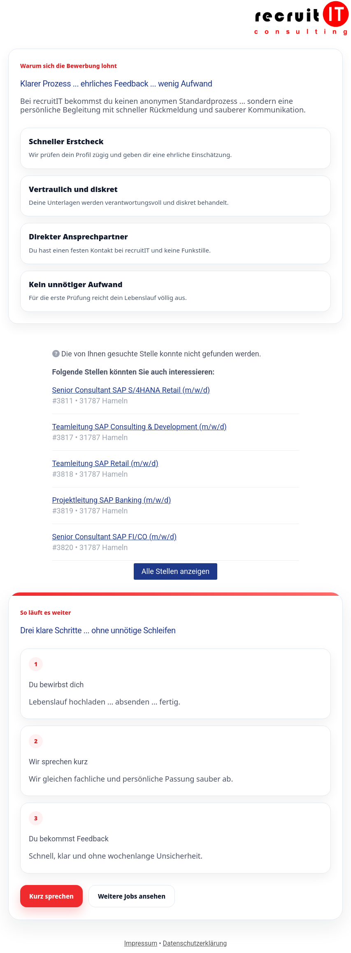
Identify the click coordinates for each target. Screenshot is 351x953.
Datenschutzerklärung (195, 943)
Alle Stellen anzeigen (175, 571)
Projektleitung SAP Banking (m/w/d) (111, 500)
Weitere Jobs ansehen (131, 896)
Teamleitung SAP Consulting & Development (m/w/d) (139, 426)
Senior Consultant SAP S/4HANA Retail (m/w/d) (131, 390)
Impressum (141, 943)
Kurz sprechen (51, 896)
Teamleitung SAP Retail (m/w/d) (105, 463)
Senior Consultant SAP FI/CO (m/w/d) (114, 536)
